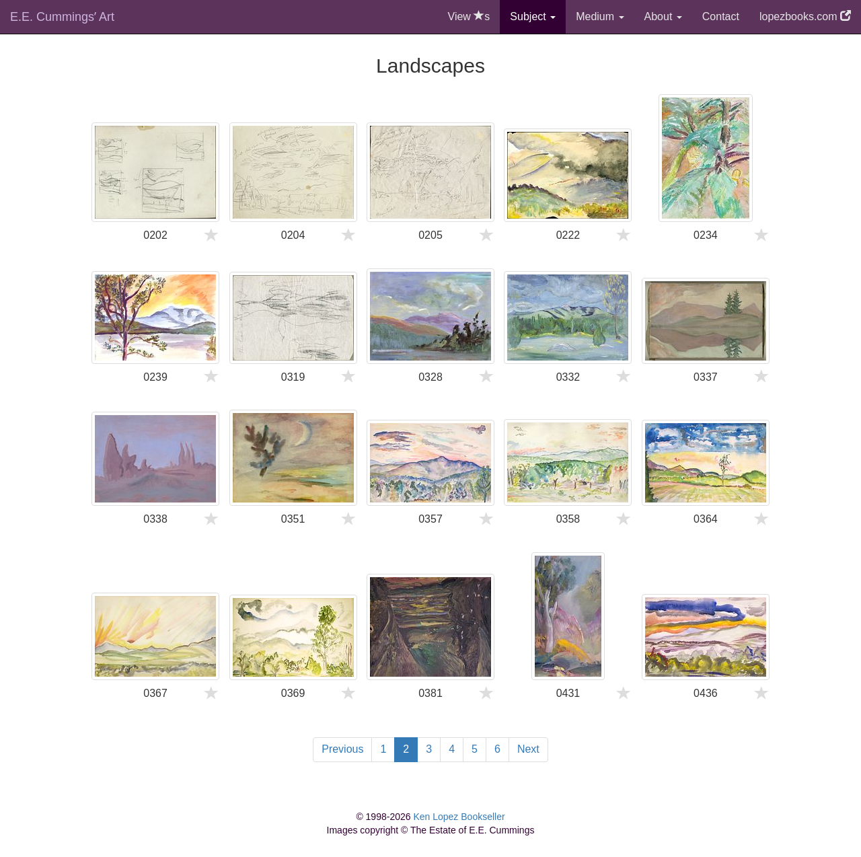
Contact (720, 16)
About (663, 16)
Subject (533, 16)
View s (469, 16)
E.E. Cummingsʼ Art (62, 17)
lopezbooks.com (805, 16)
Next (528, 749)
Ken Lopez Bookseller (458, 816)
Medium (600, 16)
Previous (342, 749)
